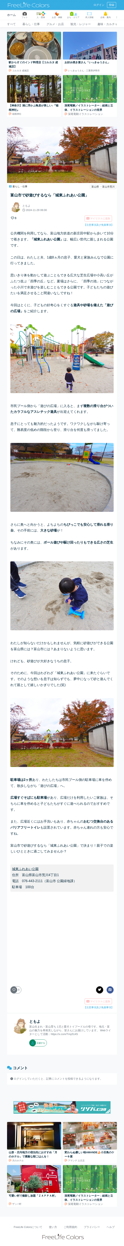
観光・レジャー (81, 24)
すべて (11, 24)
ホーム (11, 15)
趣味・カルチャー (109, 24)
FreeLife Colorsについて (28, 1227)
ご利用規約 (70, 1227)
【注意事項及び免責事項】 (99, 224)
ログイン (99, 5)
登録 (111, 5)
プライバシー (92, 1227)
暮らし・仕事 (31, 24)
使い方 (53, 1227)
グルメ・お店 (55, 24)
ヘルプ (111, 1227)
